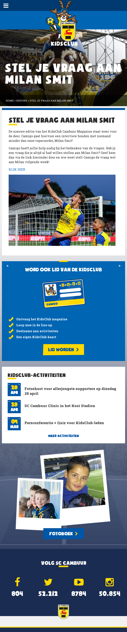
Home (10, 100)
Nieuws (21, 100)
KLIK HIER (17, 169)
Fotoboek (63, 533)
